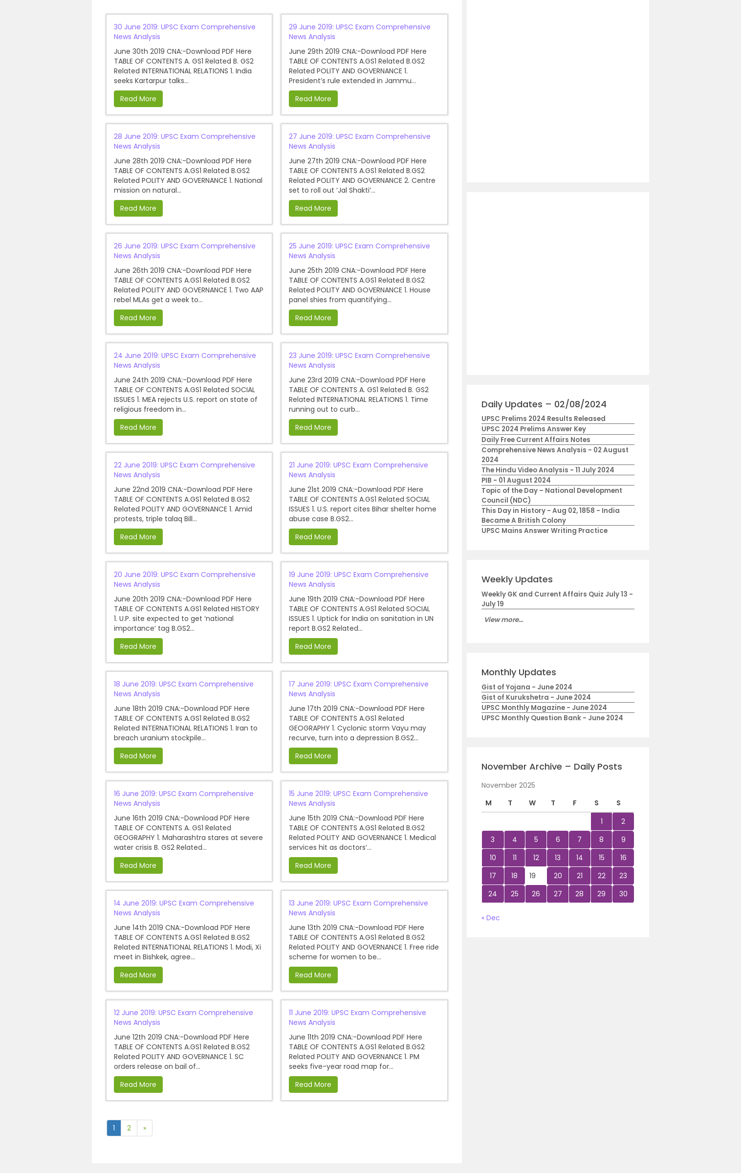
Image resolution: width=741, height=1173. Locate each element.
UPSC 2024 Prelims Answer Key (533, 429)
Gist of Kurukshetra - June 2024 (536, 697)
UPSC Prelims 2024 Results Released (543, 418)
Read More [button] (138, 99)
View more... (503, 619)
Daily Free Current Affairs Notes (535, 439)
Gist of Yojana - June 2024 (526, 687)
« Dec (490, 918)
